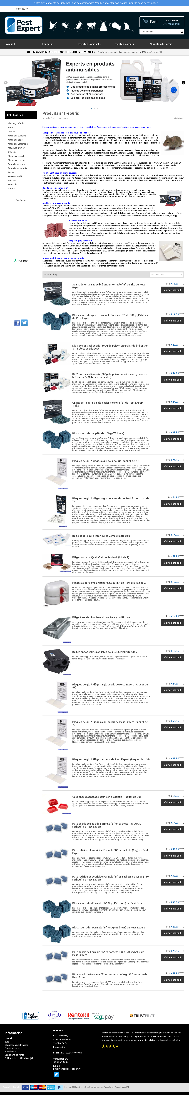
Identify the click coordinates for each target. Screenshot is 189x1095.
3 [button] (97, 108)
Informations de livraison (16, 1045)
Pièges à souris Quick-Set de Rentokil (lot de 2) (100, 557)
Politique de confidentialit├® (19, 1058)
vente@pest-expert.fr (69, 1069)
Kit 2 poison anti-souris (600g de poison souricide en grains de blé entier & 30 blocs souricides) (109, 376)
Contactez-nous (12, 1048)
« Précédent (179, 118)
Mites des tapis (15, 140)
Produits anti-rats (16, 164)
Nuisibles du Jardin (161, 43)
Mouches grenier (16, 148)
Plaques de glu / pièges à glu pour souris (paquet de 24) (105, 460)
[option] (94, 81)
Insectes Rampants (89, 43)
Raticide (12, 180)
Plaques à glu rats (16, 156)
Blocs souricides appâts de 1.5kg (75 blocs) (98, 433)
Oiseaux (12, 152)
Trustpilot (21, 200)
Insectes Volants (124, 43)
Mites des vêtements (18, 144)
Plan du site (10, 1051)
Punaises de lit (15, 176)
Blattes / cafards (16, 123)
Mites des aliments (17, 135)
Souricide (12, 184)
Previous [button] (5, 83)
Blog (7, 1041)
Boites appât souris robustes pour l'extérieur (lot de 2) (105, 651)
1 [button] (91, 108)
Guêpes (11, 131)
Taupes (11, 188)
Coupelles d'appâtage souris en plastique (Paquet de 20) (106, 796)
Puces (11, 172)
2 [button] (94, 108)
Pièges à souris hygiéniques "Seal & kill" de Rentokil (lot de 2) (109, 582)
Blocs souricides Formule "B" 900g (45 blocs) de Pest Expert (108, 927)
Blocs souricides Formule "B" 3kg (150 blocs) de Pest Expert (108, 903)
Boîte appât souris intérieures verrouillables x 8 (101, 535)
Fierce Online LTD (122, 1087)
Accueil (10, 43)
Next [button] (183, 83)
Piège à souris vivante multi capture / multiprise (101, 617)
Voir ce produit (172, 290)
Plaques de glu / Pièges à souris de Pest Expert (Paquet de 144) (111, 759)
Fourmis (12, 127)
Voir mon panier (171, 23)
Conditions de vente (14, 1055)
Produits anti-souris (17, 168)
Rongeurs (47, 43)
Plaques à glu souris (17, 160)
